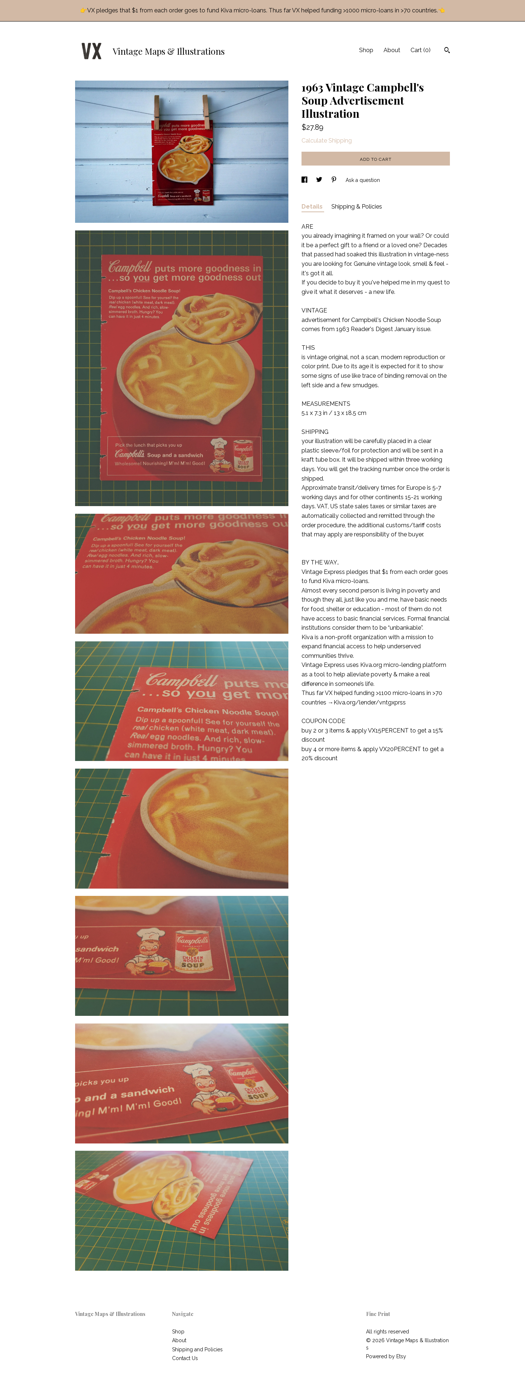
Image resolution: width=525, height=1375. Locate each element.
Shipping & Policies (356, 206)
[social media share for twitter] (320, 180)
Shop (366, 50)
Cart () (421, 50)
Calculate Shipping (327, 140)
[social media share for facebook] (305, 180)
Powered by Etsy (386, 1356)
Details (313, 206)
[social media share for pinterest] (334, 180)
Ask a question (363, 180)
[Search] (447, 51)
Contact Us (185, 1358)
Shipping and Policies (197, 1349)
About (392, 50)
